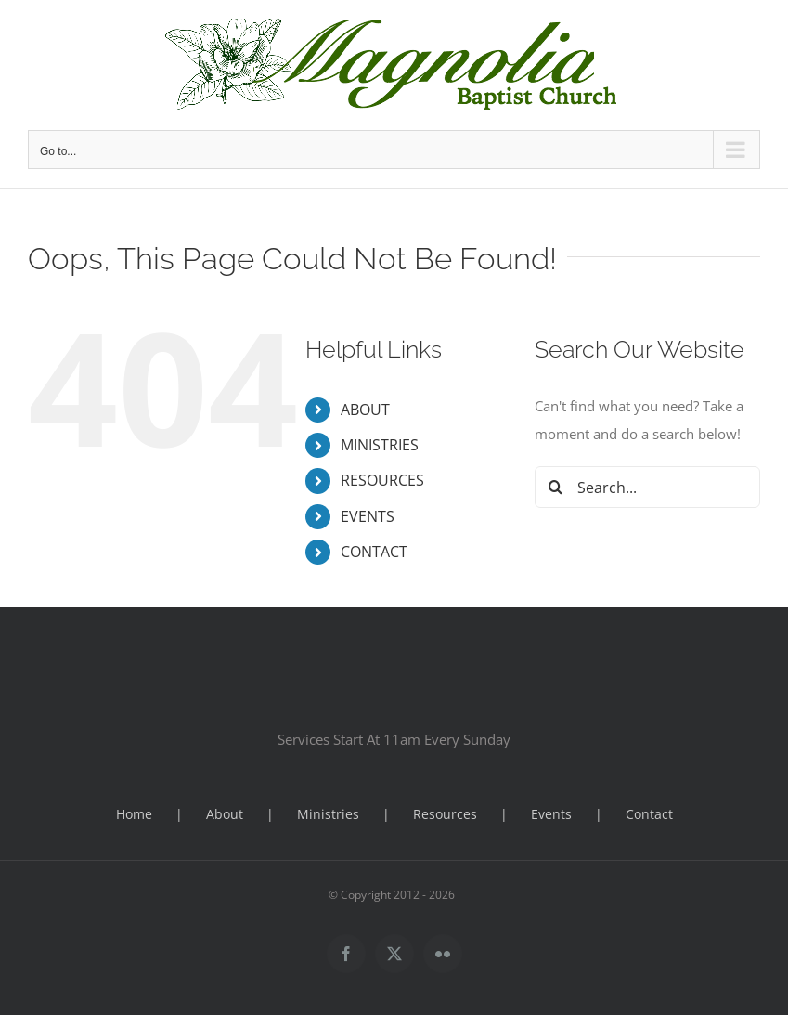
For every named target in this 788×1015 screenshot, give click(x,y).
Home (134, 814)
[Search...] (647, 487)
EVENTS (367, 516)
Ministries (328, 814)
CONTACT (374, 551)
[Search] (555, 487)
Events (551, 814)
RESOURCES (382, 480)
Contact (649, 814)
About (224, 814)
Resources (445, 814)
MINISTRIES (380, 445)
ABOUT (365, 409)
